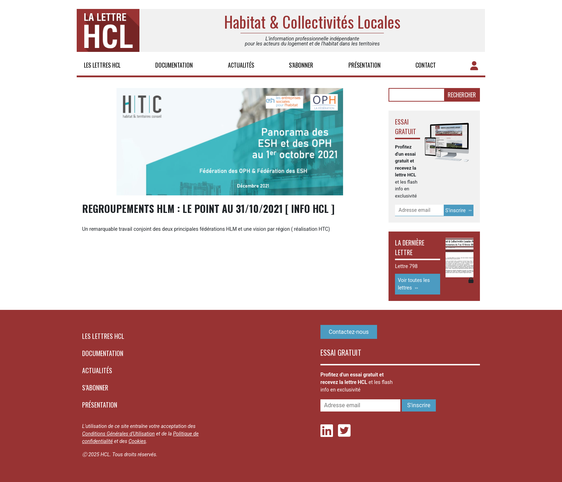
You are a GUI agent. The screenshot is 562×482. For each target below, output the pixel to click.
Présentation (364, 65)
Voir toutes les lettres (414, 284)
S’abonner (301, 65)
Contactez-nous (349, 331)
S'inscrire (456, 210)
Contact (425, 65)
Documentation (174, 65)
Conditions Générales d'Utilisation (118, 434)
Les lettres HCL (102, 65)
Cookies (137, 441)
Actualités (241, 65)
